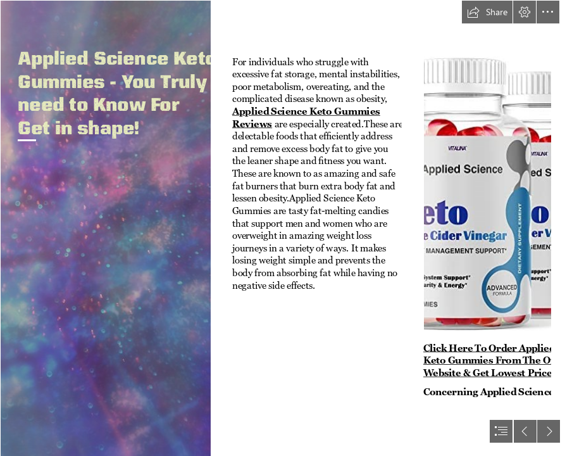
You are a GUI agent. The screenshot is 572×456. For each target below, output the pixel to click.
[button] (487, 12)
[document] (286, 228)
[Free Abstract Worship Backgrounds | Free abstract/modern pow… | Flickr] (105, 228)
